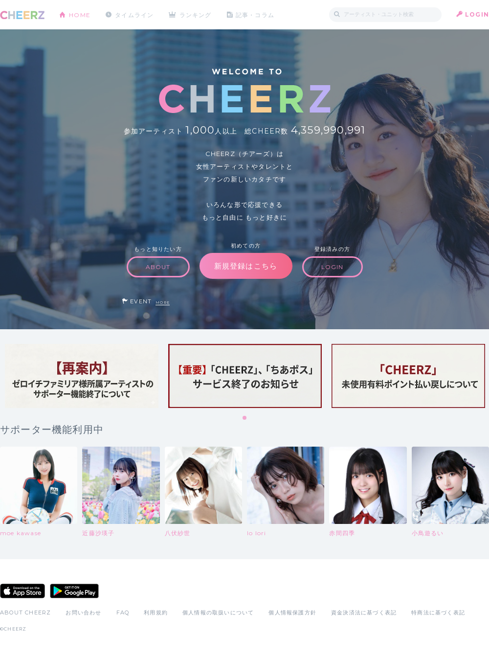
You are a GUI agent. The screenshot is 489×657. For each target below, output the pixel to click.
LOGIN (477, 14)
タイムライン (134, 14)
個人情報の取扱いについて (218, 612)
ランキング (196, 14)
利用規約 (156, 612)
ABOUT (158, 267)
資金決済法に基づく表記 (364, 612)
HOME (79, 14)
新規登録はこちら (246, 266)
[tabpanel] (81, 376)
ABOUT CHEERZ (25, 612)
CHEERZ (22, 15)
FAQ (123, 612)
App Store (22, 591)
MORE (163, 302)
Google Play (74, 591)
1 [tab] (245, 418)
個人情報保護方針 (292, 612)
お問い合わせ (83, 612)
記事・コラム (255, 14)
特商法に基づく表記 (438, 612)
